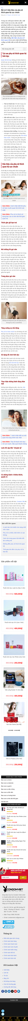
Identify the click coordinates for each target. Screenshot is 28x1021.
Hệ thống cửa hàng (9, 981)
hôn (24, 387)
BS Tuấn (18, 15)
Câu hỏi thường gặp (10, 984)
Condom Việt (21, 501)
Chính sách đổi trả (9, 952)
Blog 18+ (6, 978)
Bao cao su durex (6, 780)
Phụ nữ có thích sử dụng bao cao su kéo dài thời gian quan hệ (13, 216)
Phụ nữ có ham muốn (7, 331)
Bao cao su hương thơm (8, 795)
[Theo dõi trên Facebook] (2, 991)
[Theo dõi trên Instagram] (5, 991)
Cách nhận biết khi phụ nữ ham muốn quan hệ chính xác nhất (14, 208)
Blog (2, 7)
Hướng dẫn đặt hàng (10, 987)
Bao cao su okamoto (7, 783)
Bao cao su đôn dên (7, 792)
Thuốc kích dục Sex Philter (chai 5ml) (14, 657)
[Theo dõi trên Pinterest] (15, 991)
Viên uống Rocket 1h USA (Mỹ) (14, 690)
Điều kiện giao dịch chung (11, 938)
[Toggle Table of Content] (23, 49)
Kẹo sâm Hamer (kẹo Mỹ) (14, 724)
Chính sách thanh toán (10, 944)
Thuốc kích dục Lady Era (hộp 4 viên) (14, 588)
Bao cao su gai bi (6, 786)
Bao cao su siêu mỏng (7, 789)
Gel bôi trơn (4, 801)
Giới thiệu (6, 970)
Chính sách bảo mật (10, 958)
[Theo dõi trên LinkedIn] (18, 991)
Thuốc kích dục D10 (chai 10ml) (14, 622)
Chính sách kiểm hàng (10, 949)
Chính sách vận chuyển (11, 947)
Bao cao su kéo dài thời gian (9, 798)
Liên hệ (6, 972)
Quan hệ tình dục (6, 60)
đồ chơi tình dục (14, 362)
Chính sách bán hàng (10, 941)
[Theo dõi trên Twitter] (9, 991)
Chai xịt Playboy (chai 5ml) (14, 758)
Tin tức (6, 975)
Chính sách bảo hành (10, 955)
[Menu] (2, 2)
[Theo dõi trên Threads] (12, 991)
